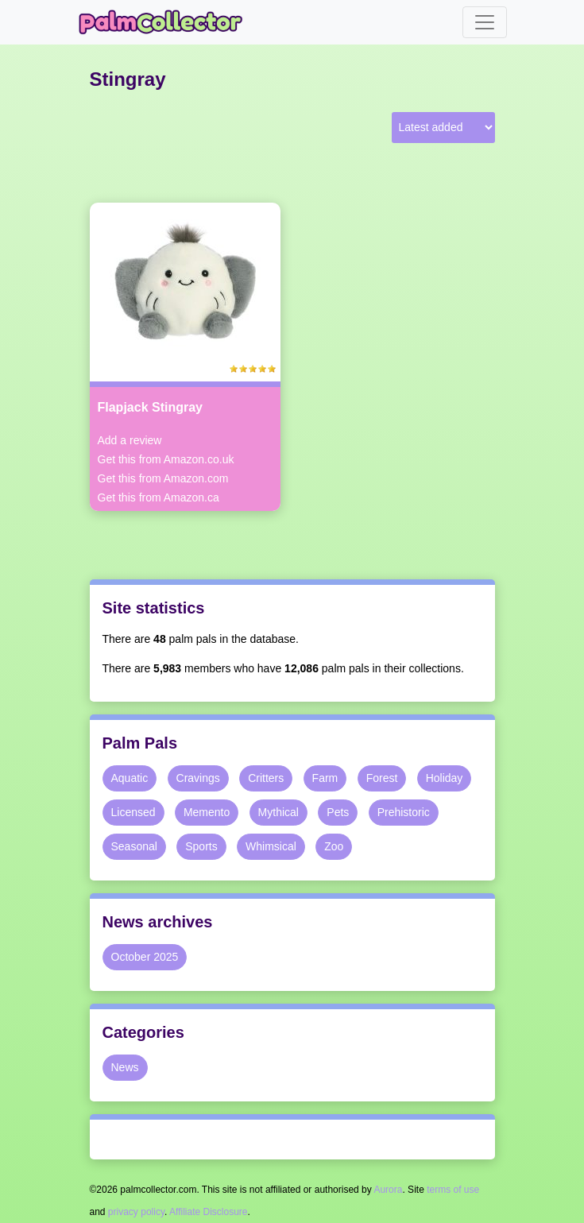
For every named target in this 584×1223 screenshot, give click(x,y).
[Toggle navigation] (484, 22)
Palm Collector (165, 22)
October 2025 (145, 956)
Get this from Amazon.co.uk (166, 459)
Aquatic (130, 778)
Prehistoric (403, 812)
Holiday (444, 778)
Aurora (387, 1189)
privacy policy (136, 1211)
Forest (382, 778)
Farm (325, 778)
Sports (201, 846)
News (125, 1067)
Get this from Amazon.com (163, 478)
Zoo (333, 846)
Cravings (198, 778)
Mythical (278, 812)
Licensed (133, 812)
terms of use (453, 1189)
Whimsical (271, 846)
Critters (266, 778)
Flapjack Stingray (150, 407)
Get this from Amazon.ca (158, 497)
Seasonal (134, 846)
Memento (207, 812)
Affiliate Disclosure (208, 1211)
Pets (338, 812)
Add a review (130, 440)
